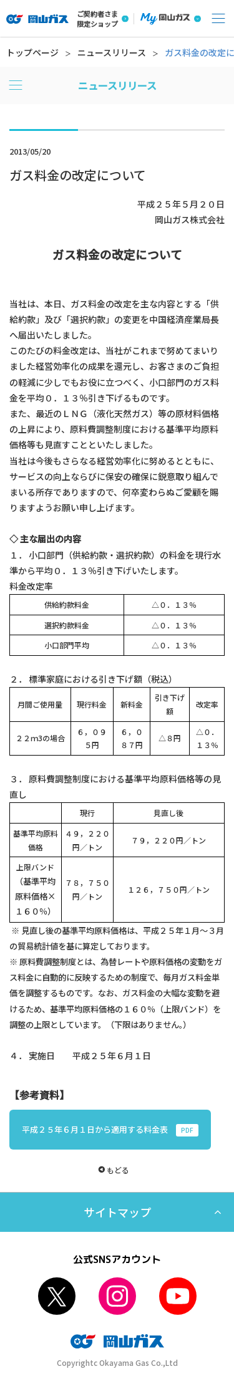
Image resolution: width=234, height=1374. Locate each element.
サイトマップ (117, 1212)
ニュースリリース (111, 52)
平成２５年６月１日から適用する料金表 (110, 1129)
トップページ (32, 52)
